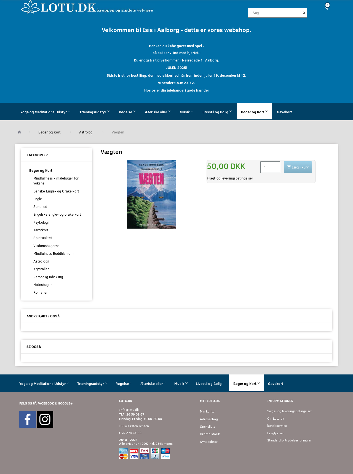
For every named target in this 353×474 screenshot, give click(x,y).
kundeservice (277, 426)
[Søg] (304, 12)
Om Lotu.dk (275, 418)
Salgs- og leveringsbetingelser (289, 411)
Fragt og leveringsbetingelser (230, 178)
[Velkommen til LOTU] (87, 6)
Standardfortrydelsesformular (289, 440)
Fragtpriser (275, 433)
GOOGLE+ (65, 403)
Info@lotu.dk (129, 410)
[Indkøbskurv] (324, 8)
